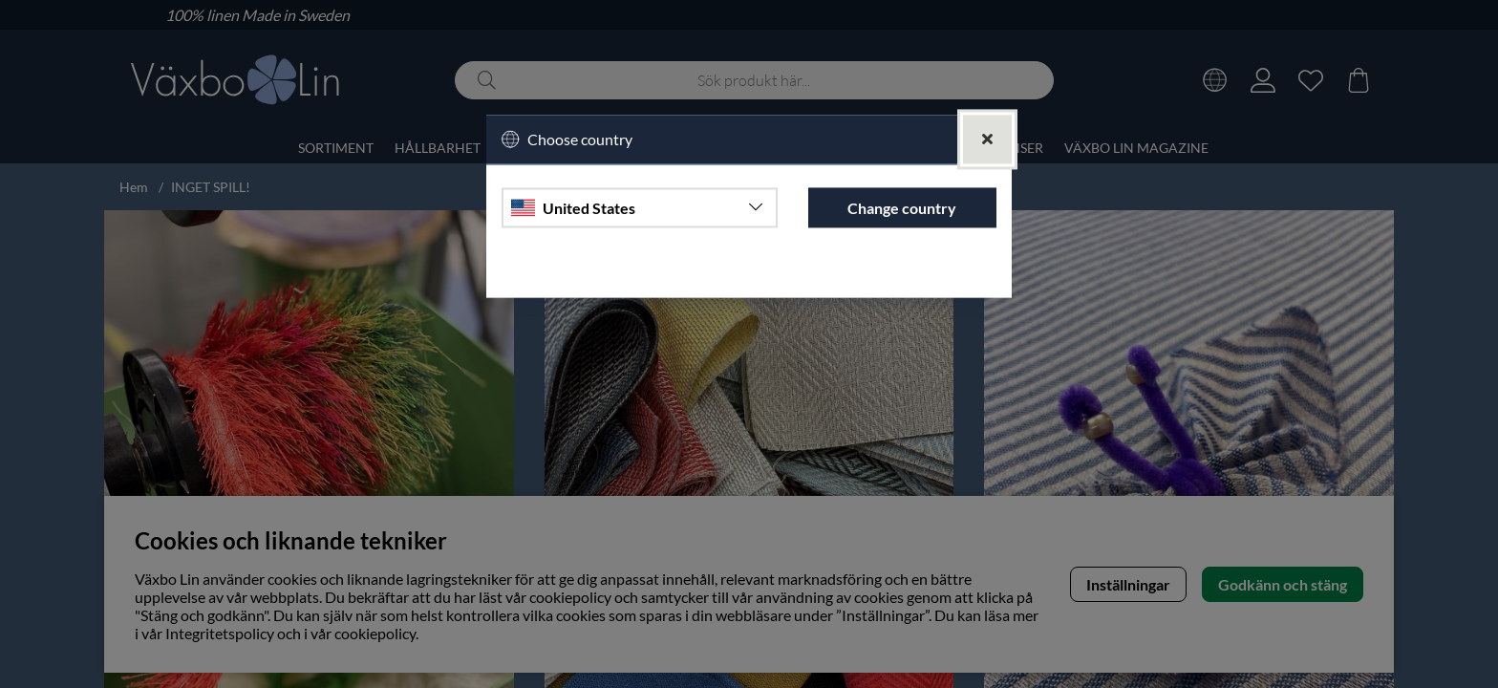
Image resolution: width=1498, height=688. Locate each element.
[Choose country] (640, 208)
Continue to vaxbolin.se (749, 275)
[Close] (987, 139)
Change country (901, 208)
